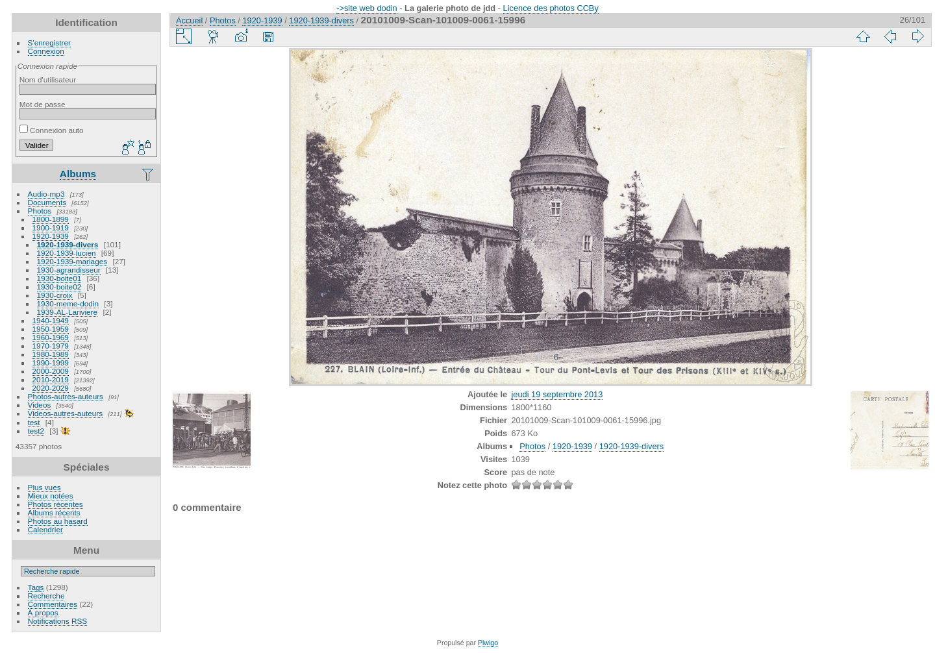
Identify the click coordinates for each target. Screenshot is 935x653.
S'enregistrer (49, 42)
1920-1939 (50, 236)
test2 (36, 430)
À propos (43, 612)
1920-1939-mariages (72, 261)
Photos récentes (55, 504)
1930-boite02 (59, 286)
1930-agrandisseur (69, 269)
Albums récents (54, 512)
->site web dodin (366, 8)
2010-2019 (50, 379)
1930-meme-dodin (68, 303)
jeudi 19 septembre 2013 (557, 394)
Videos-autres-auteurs (65, 413)
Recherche (46, 595)
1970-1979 (50, 345)
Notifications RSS (58, 621)
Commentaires (53, 604)
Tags (36, 587)
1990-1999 (50, 362)
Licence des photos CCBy (551, 8)
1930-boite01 (59, 278)
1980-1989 (50, 354)
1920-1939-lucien (66, 253)
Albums (78, 173)
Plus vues (44, 487)
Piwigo (488, 643)
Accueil (189, 20)
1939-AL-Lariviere (67, 312)
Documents (47, 202)
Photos (40, 210)
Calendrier (45, 529)
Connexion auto (51, 130)
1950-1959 (50, 329)
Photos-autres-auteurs (65, 396)
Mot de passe (42, 104)
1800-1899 (50, 219)
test (34, 422)
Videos (39, 404)
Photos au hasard (58, 521)
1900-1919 (50, 227)
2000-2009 (50, 371)
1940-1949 (50, 320)
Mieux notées (50, 495)
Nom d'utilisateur (47, 79)
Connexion (46, 51)
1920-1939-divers (68, 244)
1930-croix (55, 295)
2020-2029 (50, 388)
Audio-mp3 (46, 194)
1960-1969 (50, 337)
